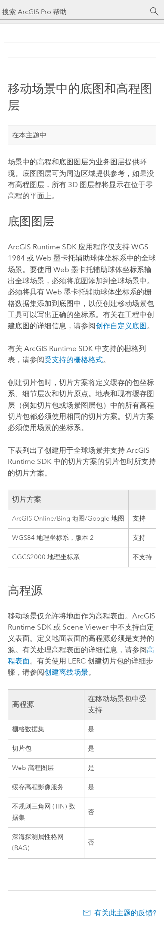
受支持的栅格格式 (73, 359)
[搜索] (154, 11)
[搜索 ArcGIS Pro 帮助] (73, 11)
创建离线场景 (66, 672)
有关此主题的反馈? (125, 913)
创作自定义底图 (121, 325)
